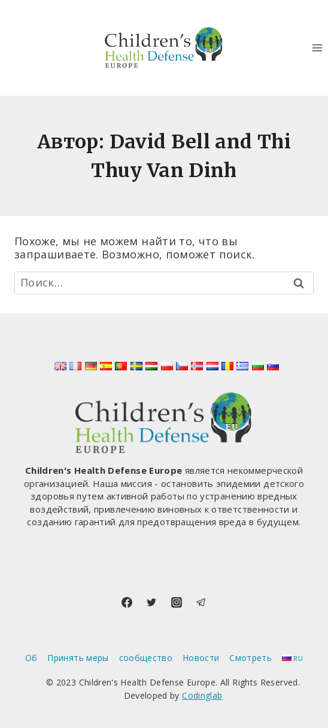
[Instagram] (176, 602)
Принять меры (77, 657)
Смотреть (250, 657)
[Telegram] (201, 602)
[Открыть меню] (317, 47)
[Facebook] (127, 602)
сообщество (146, 657)
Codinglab (202, 695)
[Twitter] (151, 602)
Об (31, 657)
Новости (201, 657)
